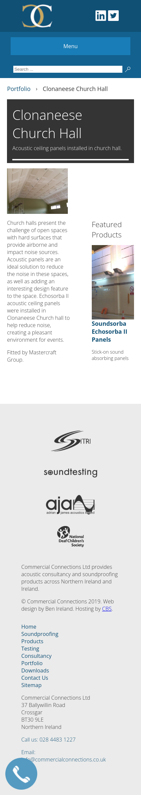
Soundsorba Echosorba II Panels (109, 331)
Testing (30, 648)
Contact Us (34, 677)
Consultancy (36, 656)
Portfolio (32, 663)
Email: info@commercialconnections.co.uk (63, 756)
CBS (107, 608)
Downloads (35, 670)
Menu (71, 46)
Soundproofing (39, 634)
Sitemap (31, 685)
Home (28, 626)
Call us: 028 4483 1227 (48, 739)
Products (32, 641)
